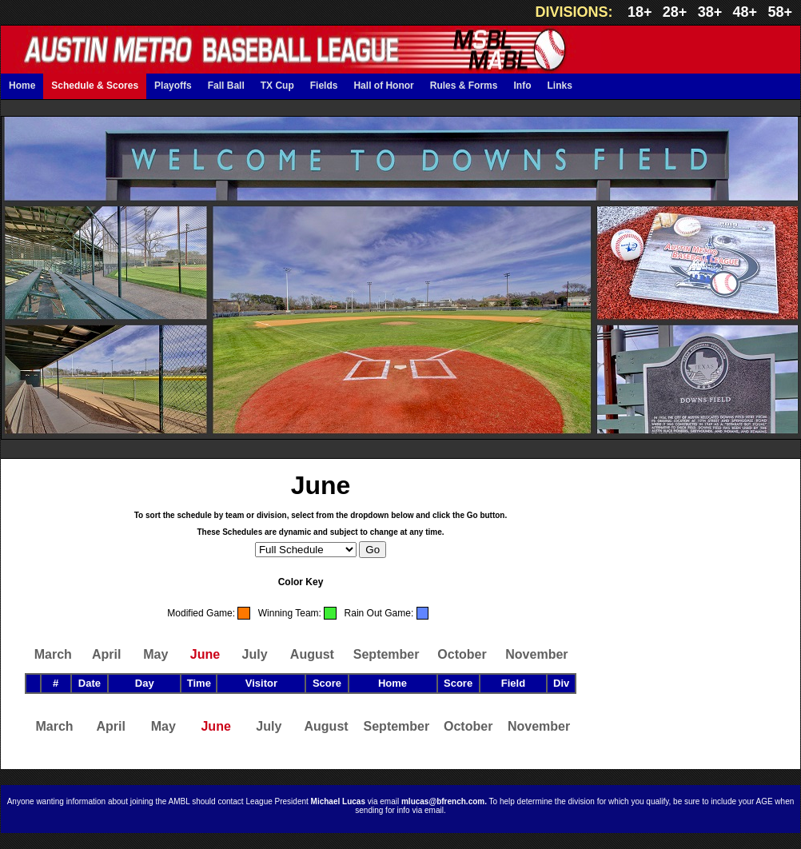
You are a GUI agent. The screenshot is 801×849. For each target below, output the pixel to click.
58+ (779, 12)
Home (22, 85)
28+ (675, 12)
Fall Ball (226, 85)
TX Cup (277, 85)
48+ (745, 12)
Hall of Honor (383, 85)
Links (559, 85)
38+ (710, 12)
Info (522, 85)
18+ (640, 12)
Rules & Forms (464, 85)
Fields (324, 85)
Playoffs (173, 85)
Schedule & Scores (94, 85)
